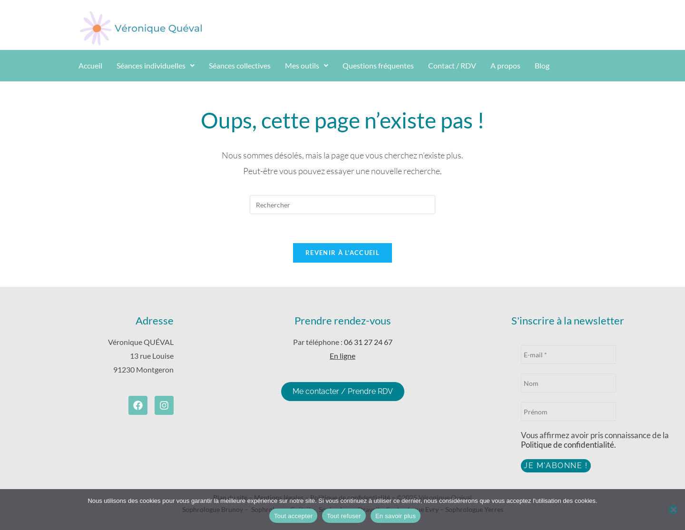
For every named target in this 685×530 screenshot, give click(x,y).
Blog (542, 65)
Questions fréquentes (378, 65)
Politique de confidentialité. (568, 445)
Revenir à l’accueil (342, 252)
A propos (505, 65)
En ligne (342, 355)
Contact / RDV (452, 65)
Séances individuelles (156, 65)
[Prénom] (568, 411)
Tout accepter (293, 516)
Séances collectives (240, 65)
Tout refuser (344, 516)
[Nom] (568, 383)
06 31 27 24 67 (368, 341)
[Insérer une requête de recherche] (342, 204)
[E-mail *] (568, 354)
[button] (155, 66)
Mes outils (306, 65)
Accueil (90, 65)
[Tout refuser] (673, 509)
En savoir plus (395, 516)
